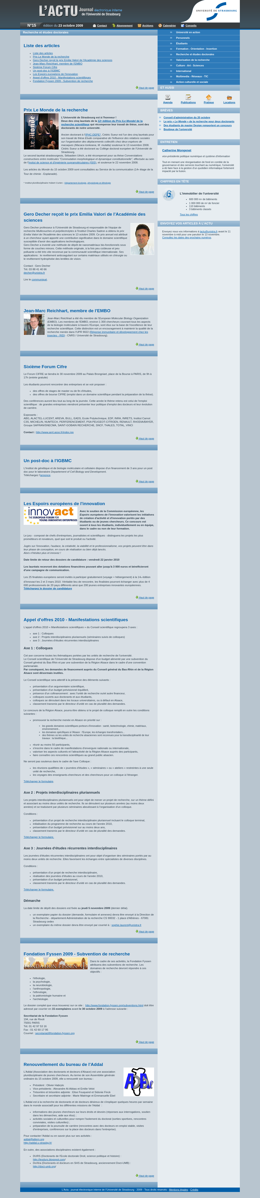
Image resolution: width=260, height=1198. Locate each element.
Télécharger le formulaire (38, 781)
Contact (102, 25)
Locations (229, 102)
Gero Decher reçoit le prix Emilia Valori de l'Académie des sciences (72, 60)
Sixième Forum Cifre (45, 67)
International (183, 71)
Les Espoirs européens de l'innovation (55, 74)
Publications (188, 102)
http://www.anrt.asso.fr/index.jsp (55, 432)
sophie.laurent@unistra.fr (126, 925)
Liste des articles (43, 53)
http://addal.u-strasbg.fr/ (38, 1142)
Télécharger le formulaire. (39, 837)
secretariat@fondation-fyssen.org (55, 1033)
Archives (147, 25)
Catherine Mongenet (176, 150)
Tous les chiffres (189, 214)
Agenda (167, 102)
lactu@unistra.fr (209, 231)
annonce (45, 475)
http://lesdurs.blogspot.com (49, 1159)
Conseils (191, 25)
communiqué (39, 279)
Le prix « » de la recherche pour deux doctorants (199, 121)
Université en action (188, 32)
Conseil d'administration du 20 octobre (187, 117)
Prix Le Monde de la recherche (51, 56)
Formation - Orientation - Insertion (196, 48)
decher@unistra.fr (34, 272)
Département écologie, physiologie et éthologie (88, 183)
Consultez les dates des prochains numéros (186, 237)
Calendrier (169, 25)
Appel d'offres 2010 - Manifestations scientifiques (62, 77)
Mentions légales (178, 1189)
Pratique (209, 102)
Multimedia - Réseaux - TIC (192, 76)
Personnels (183, 37)
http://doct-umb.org (44, 1166)
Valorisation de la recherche (192, 59)
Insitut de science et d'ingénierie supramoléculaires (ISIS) (62, 162)
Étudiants (182, 43)
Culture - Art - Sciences (190, 65)
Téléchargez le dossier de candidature (48, 588)
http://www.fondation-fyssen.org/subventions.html (114, 1005)
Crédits (194, 1189)
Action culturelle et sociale (192, 82)
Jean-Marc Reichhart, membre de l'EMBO (57, 63)
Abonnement (125, 25)
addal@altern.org (34, 1139)
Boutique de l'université (178, 129)
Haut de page (145, 87)
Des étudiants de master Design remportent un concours (198, 125)
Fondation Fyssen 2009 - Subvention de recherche (63, 81)
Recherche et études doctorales (195, 54)
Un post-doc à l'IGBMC (46, 70)
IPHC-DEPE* (93, 134)
